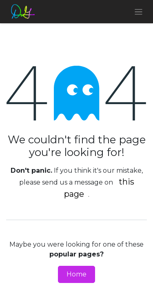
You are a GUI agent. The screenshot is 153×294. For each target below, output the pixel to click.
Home (76, 274)
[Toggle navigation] (138, 11)
